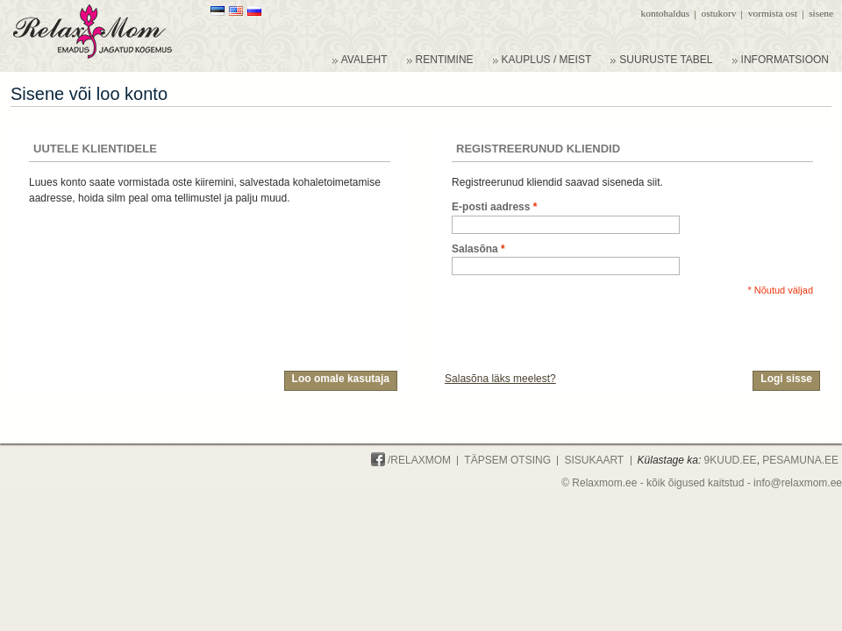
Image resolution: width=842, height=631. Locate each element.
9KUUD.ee (730, 460)
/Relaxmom (411, 460)
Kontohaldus (665, 13)
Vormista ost (772, 13)
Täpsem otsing (507, 460)
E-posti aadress (491, 207)
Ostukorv (719, 13)
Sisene (821, 13)
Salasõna (475, 249)
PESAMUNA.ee (800, 460)
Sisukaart (594, 460)
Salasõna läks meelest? (500, 378)
